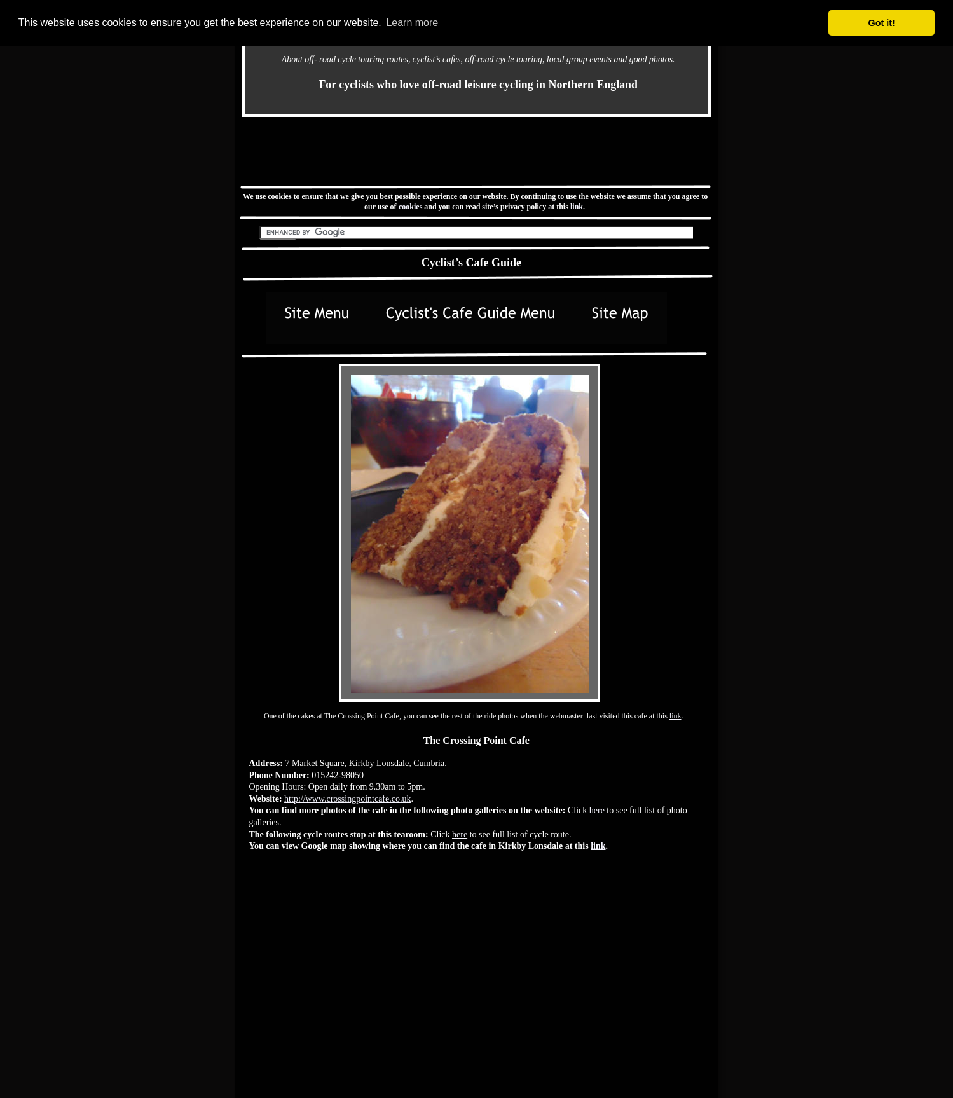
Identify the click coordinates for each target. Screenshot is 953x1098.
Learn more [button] (412, 22)
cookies (410, 206)
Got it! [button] (881, 23)
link (576, 206)
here (597, 810)
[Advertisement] (476, 150)
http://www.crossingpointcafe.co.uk (347, 799)
